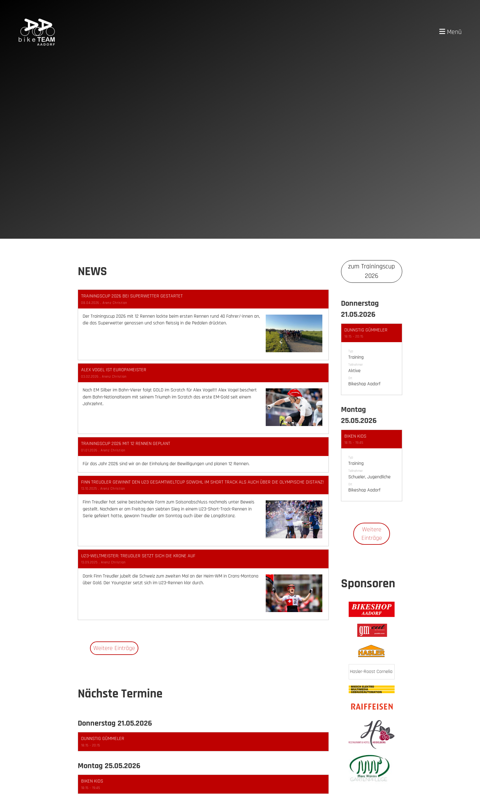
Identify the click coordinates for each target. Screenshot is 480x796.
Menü (450, 32)
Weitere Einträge (114, 648)
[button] (203, 741)
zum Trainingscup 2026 (371, 271)
